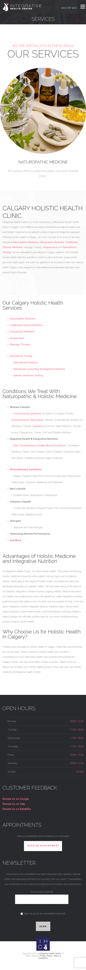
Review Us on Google (16, 799)
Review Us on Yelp (14, 804)
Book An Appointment (43, 846)
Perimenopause (20, 420)
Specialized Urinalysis (26, 362)
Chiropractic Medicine (52, 242)
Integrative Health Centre (50, 953)
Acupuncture (50, 247)
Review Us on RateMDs (17, 809)
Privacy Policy (46, 956)
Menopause (37, 420)
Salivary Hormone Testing (28, 375)
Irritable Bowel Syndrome (51, 445)
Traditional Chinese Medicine (26, 325)
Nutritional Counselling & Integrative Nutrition (39, 369)
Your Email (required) (42, 895)
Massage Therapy (20, 344)
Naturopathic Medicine (43, 162)
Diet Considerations (25, 445)
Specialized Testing (21, 356)
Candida (37, 426)
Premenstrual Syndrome (27, 413)
